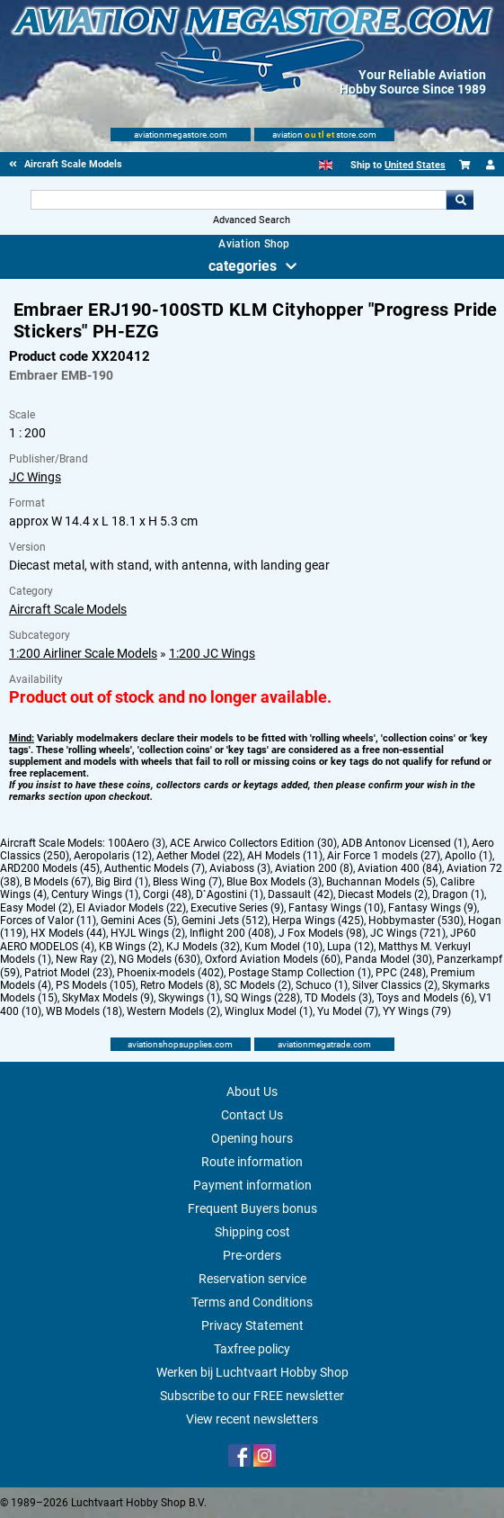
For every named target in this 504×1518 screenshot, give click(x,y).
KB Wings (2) (130, 946)
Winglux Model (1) (269, 1011)
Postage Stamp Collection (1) (299, 972)
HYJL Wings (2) (148, 933)
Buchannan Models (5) (381, 882)
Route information (252, 1161)
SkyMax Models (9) (108, 998)
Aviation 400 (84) (400, 868)
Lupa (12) (350, 946)
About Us (252, 1091)
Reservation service (252, 1278)
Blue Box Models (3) (274, 882)
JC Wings (35, 477)
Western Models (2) (173, 1011)
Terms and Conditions (252, 1302)
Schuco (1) (322, 985)
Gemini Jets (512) (224, 920)
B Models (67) (57, 882)
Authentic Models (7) (154, 868)
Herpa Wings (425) (318, 920)
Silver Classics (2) (395, 985)
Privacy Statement (252, 1325)
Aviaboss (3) (239, 868)
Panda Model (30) (388, 959)
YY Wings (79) (417, 1011)
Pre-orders (252, 1255)
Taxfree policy (252, 1349)
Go (460, 200)
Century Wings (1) (94, 894)
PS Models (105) (96, 985)
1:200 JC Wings (212, 653)
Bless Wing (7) (187, 882)
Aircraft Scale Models (68, 609)
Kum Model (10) (283, 946)
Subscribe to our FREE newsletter (252, 1395)
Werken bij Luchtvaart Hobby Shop (252, 1372)
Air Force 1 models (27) (383, 855)
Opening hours (252, 1138)
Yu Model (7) (347, 1011)
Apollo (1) (468, 855)
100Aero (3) (136, 843)
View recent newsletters (252, 1419)
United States (415, 165)
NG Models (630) (159, 959)
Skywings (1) (189, 998)
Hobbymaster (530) (416, 920)
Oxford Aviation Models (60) (272, 959)
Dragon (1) (458, 894)
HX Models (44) (68, 933)
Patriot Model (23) (68, 972)
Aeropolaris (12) (113, 855)
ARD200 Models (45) (50, 868)
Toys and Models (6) (425, 998)
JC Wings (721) (408, 933)
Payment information (252, 1185)
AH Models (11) (285, 855)
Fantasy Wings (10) (336, 908)
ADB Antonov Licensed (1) (404, 843)
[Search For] (239, 200)
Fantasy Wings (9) (432, 908)
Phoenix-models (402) (170, 972)
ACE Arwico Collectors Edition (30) (253, 843)
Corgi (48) (167, 894)
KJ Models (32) (203, 946)
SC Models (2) (257, 985)
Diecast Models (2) (383, 894)
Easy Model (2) (36, 908)
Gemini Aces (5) (139, 920)
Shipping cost (252, 1232)
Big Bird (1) (121, 882)
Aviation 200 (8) (314, 868)
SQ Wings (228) (262, 998)
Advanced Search (251, 220)
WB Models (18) (84, 1011)
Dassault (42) (300, 894)
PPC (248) (401, 972)
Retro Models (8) (179, 985)
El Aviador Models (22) (131, 908)
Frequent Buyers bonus (252, 1208)
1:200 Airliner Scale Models (83, 653)
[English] (325, 165)
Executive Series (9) (237, 908)
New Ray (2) (85, 959)
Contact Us (252, 1115)
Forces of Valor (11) (48, 920)
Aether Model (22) (199, 855)
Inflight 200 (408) (232, 933)
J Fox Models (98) (322, 933)
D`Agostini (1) (229, 894)
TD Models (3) (338, 998)
